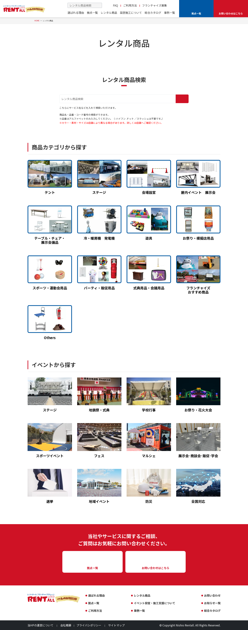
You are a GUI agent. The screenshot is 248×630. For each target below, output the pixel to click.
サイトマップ (116, 625)
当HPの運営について (40, 625)
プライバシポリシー (88, 625)
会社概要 (65, 625)
